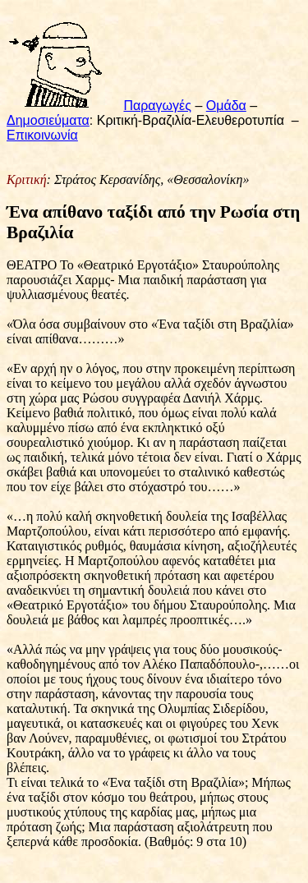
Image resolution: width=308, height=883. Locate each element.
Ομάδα (226, 106)
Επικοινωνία (42, 135)
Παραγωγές (157, 106)
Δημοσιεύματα (48, 120)
